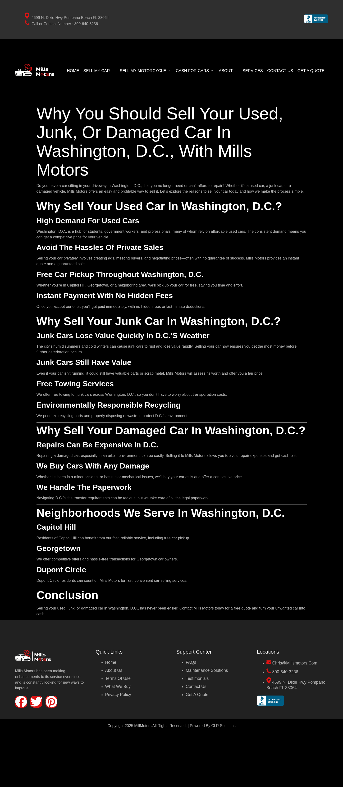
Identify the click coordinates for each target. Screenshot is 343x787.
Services (253, 70)
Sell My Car (97, 70)
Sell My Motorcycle (144, 70)
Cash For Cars (194, 70)
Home (71, 70)
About (228, 70)
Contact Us (280, 70)
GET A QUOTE (312, 70)
